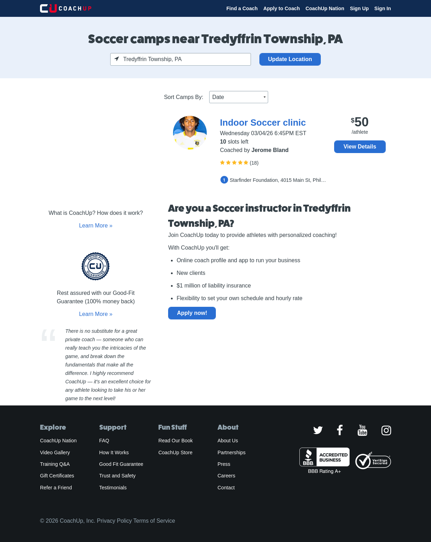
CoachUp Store (175, 452)
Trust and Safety (117, 475)
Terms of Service (154, 521)
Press (224, 464)
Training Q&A (55, 464)
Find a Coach (242, 8)
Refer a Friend (56, 487)
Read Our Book (175, 440)
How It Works (114, 452)
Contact (226, 487)
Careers (227, 475)
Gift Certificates (57, 475)
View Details (360, 147)
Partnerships (232, 452)
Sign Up (359, 8)
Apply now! (192, 313)
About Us (228, 440)
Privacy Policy (114, 521)
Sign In (382, 8)
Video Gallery (55, 452)
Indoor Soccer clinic (263, 122)
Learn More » (95, 226)
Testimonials (113, 487)
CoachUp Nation (324, 8)
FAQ (104, 440)
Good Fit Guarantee (121, 464)
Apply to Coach (281, 8)
